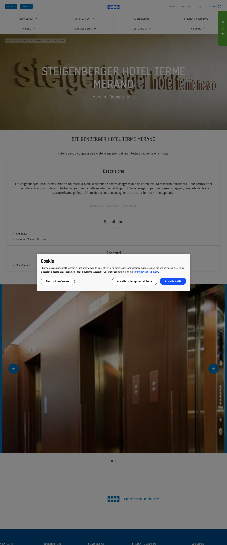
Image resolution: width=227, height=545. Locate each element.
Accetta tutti (173, 281)
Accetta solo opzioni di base (134, 281)
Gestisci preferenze (58, 281)
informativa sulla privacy (146, 271)
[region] (113, 272)
